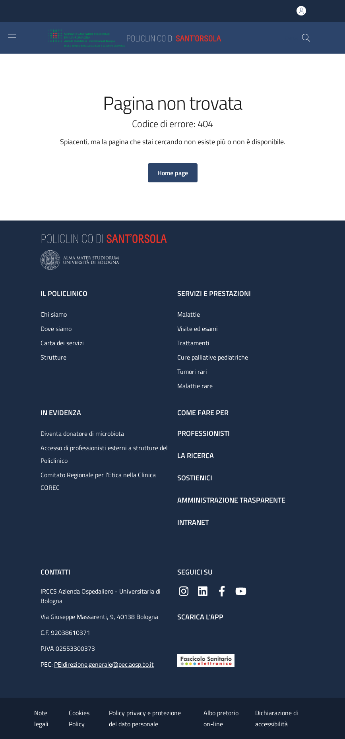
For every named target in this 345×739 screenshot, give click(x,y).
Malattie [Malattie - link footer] (188, 314)
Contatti (56, 572)
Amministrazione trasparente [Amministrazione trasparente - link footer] (231, 500)
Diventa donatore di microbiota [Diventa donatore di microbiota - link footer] (82, 433)
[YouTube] (241, 590)
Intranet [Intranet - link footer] (193, 522)
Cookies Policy (79, 718)
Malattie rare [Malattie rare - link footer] (195, 386)
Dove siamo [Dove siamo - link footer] (56, 328)
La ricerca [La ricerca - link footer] (195, 455)
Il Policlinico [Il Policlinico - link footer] (64, 293)
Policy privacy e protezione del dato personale (145, 718)
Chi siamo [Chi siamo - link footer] (54, 314)
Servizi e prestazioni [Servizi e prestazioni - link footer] (214, 293)
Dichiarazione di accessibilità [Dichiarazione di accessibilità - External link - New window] (276, 718)
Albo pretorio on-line (221, 718)
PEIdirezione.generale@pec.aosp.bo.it (104, 664)
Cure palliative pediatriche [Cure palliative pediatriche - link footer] (212, 357)
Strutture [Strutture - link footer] (53, 357)
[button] (306, 38)
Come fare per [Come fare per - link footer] (203, 412)
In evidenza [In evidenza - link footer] (61, 412)
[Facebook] (221, 590)
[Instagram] (183, 590)
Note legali (41, 718)
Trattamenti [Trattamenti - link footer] (193, 343)
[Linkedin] (202, 590)
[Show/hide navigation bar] (12, 37)
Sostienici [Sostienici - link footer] (194, 477)
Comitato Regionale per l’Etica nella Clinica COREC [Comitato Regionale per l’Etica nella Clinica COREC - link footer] (98, 481)
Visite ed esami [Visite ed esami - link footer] (197, 328)
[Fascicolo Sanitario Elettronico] (206, 659)
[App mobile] (183, 635)
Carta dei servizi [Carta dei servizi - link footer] (62, 343)
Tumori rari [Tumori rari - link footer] (192, 371)
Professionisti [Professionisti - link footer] (203, 433)
